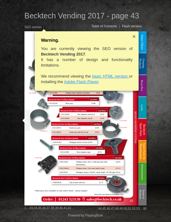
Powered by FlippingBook (85, 215)
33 (31, 208)
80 (145, 208)
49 (121, 208)
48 (116, 208)
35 (40, 208)
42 (69, 208)
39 (56, 208)
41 (65, 208)
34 (35, 208)
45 (104, 208)
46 (108, 208)
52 (134, 208)
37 (48, 208)
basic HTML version (110, 76)
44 (99, 208)
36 (43, 208)
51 (129, 208)
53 (138, 208)
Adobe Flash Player (81, 81)
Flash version (132, 26)
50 (125, 208)
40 (61, 208)
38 (52, 208)
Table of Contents (104, 26)
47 (112, 208)
